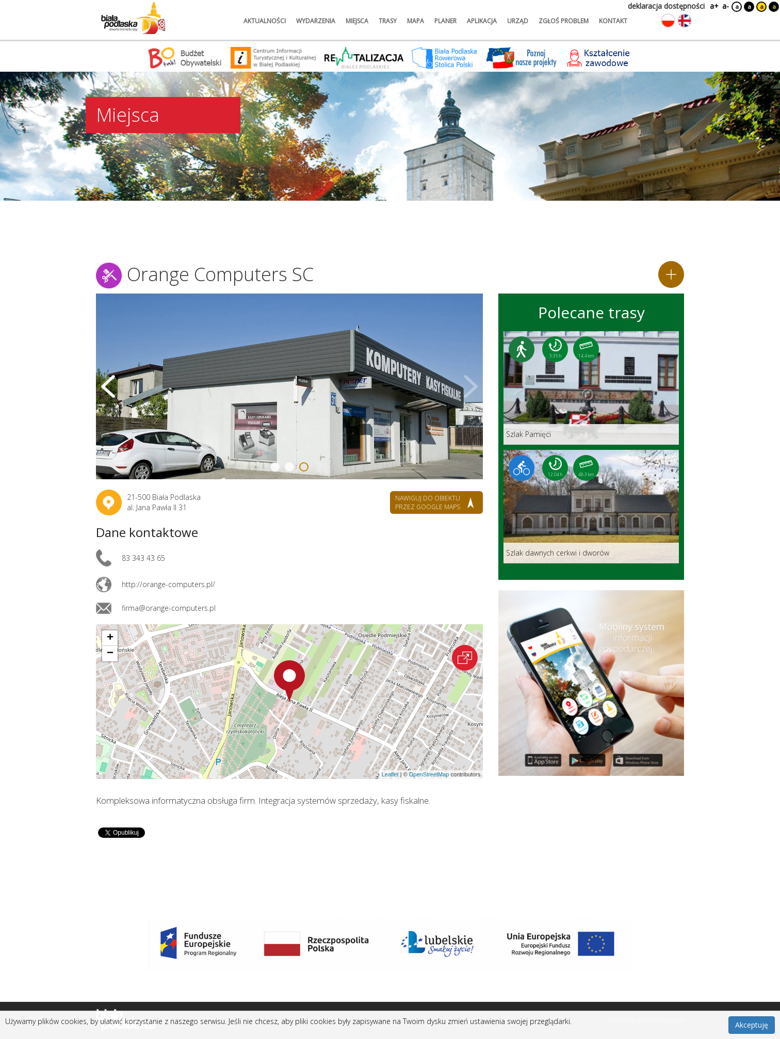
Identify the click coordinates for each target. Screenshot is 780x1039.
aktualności (264, 21)
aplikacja (482, 21)
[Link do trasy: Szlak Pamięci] (591, 388)
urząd (517, 21)
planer (445, 21)
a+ (713, 6)
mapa (415, 21)
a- (725, 6)
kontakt (613, 21)
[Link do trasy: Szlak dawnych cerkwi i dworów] (591, 506)
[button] (289, 681)
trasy (388, 21)
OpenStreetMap (429, 774)
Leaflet (390, 774)
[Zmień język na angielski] (684, 20)
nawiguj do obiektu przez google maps (427, 502)
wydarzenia (315, 21)
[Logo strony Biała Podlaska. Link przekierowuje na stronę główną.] (133, 18)
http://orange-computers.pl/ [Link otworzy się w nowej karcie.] (168, 584)
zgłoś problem (564, 21)
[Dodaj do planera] (671, 274)
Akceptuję (751, 1025)
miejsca (357, 21)
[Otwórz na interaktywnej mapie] (465, 658)
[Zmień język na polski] (668, 20)
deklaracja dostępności (666, 6)
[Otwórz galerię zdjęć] (289, 386)
